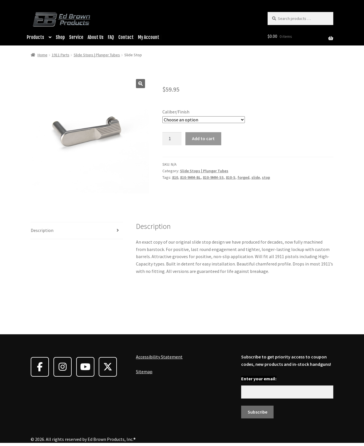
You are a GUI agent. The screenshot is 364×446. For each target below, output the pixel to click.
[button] (140, 83)
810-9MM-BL (190, 177)
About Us (96, 37)
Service (76, 37)
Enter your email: (258, 378)
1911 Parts (60, 54)
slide (255, 177)
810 (175, 177)
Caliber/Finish (175, 112)
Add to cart (203, 138)
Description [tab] (42, 230)
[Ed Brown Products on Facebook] (40, 367)
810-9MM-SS (213, 177)
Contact (126, 37)
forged (243, 177)
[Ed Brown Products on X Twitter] (108, 367)
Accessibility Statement (159, 357)
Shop (60, 37)
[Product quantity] (172, 138)
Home (42, 54)
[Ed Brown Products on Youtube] (85, 367)
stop (266, 177)
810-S (230, 177)
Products (35, 37)
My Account (148, 37)
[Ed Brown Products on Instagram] (62, 367)
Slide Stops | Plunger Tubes (97, 54)
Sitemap (144, 371)
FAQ (111, 37)
